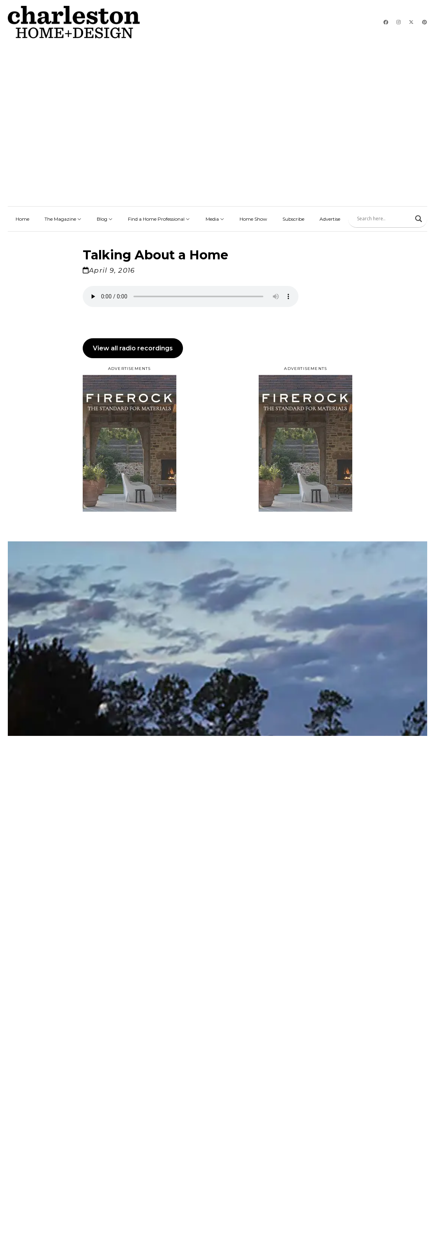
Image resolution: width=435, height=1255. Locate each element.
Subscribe (293, 217)
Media (215, 217)
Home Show (253, 217)
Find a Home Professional (159, 217)
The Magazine (63, 217)
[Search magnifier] (418, 216)
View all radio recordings (133, 346)
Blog (105, 217)
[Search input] (384, 216)
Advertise (330, 217)
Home (22, 217)
